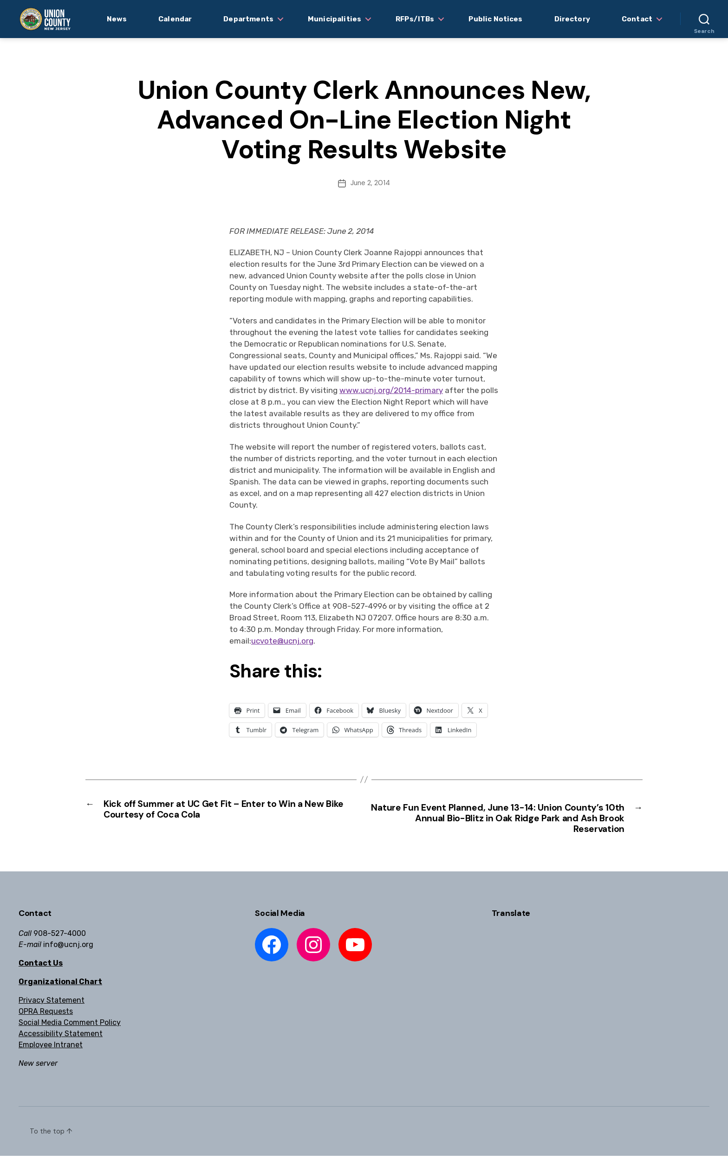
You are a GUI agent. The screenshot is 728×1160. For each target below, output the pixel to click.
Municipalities (334, 19)
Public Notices (495, 19)
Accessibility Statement (61, 1037)
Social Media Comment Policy (70, 1026)
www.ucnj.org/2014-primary (391, 390)
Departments (248, 19)
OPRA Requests (46, 1015)
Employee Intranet (51, 1048)
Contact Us (41, 967)
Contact (637, 19)
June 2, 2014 (370, 182)
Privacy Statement (51, 1004)
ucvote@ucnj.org (282, 640)
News (117, 19)
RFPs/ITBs (415, 19)
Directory (572, 19)
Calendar (175, 19)
